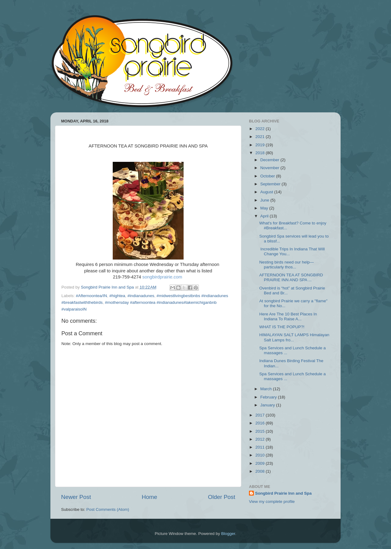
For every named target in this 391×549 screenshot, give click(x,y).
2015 (260, 431)
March (266, 389)
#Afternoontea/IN (91, 295)
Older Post (221, 497)
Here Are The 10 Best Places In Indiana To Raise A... (288, 316)
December (270, 160)
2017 (260, 415)
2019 (260, 145)
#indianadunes (140, 295)
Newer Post (76, 497)
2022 (260, 128)
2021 (260, 136)
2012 (260, 439)
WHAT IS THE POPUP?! (282, 327)
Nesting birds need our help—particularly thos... (286, 264)
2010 (260, 455)
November (270, 167)
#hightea (117, 295)
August (267, 192)
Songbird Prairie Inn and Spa (283, 493)
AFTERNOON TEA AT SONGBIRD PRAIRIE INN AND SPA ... (291, 277)
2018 (260, 153)
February (269, 397)
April (265, 216)
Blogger (228, 533)
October (268, 176)
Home (149, 497)
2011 (260, 447)
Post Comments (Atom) (107, 509)
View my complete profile (272, 501)
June (265, 200)
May (264, 208)
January (268, 405)
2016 (260, 423)
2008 (260, 471)
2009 (260, 463)
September (271, 184)
